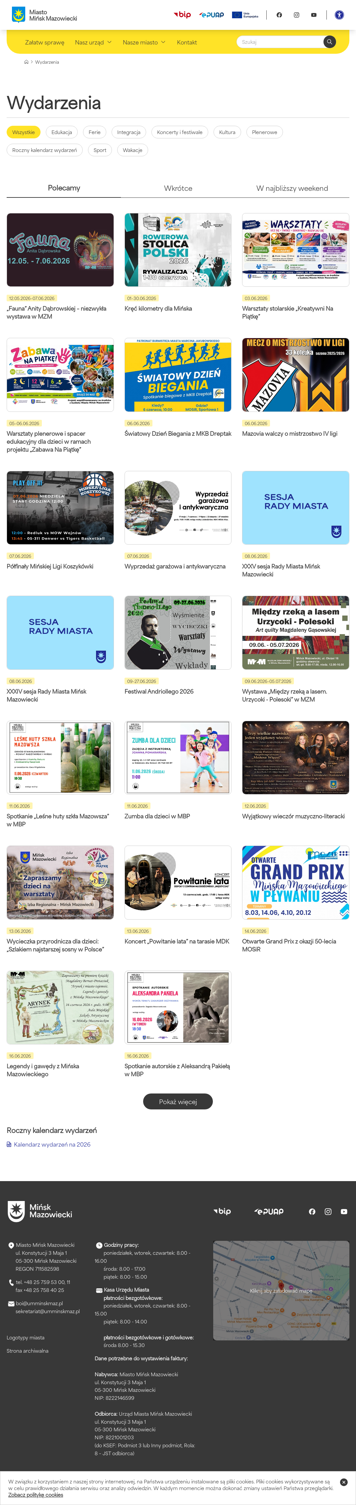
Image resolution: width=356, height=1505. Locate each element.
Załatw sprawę (44, 42)
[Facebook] (279, 15)
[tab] (64, 190)
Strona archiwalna (27, 1350)
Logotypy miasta (25, 1337)
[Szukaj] (286, 42)
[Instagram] (296, 15)
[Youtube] (313, 15)
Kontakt (187, 42)
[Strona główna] (26, 62)
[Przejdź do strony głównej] (40, 1211)
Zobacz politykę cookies (35, 1494)
